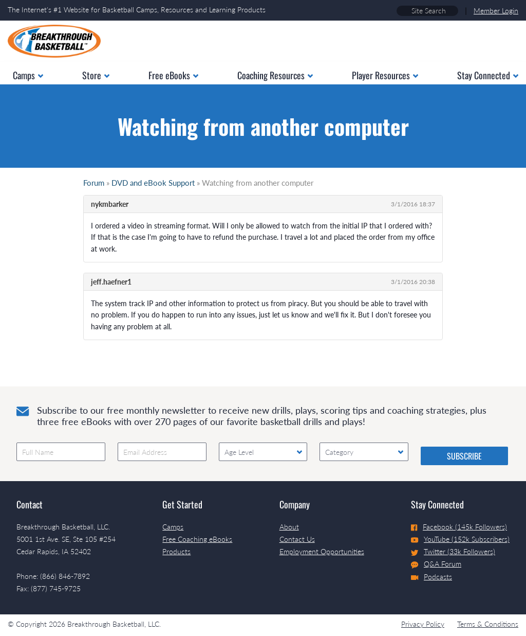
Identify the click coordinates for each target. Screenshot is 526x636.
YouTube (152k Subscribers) (460, 539)
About (289, 526)
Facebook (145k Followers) (459, 526)
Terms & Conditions (487, 624)
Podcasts (431, 576)
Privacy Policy (422, 624)
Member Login (496, 10)
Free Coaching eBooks (197, 539)
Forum (93, 182)
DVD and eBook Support (153, 182)
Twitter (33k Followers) (453, 551)
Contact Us (297, 539)
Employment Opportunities (321, 551)
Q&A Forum (436, 564)
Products (176, 551)
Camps (172, 526)
